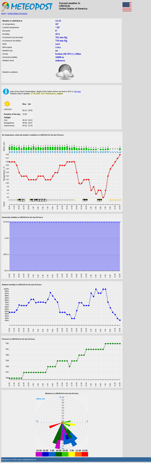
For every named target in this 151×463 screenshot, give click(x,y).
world (3, 13)
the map (77, 91)
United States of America (17, 13)
